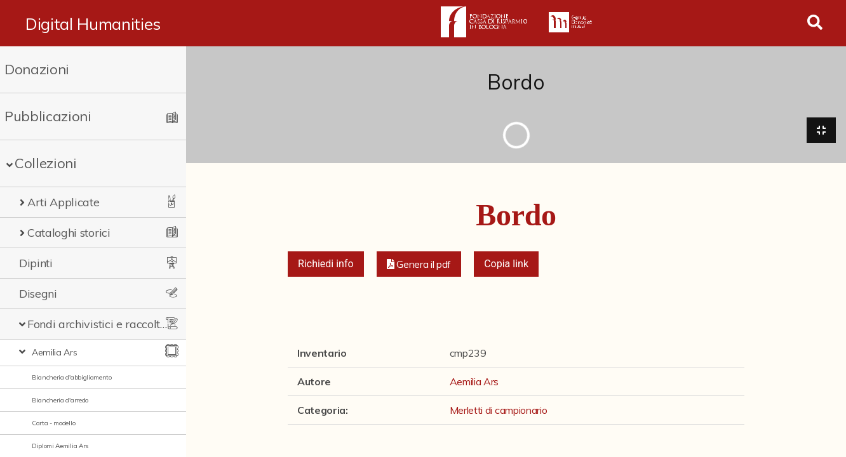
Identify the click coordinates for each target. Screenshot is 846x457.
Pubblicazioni (47, 116)
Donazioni (36, 69)
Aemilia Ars (54, 352)
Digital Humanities (93, 23)
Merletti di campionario (498, 410)
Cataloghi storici (69, 232)
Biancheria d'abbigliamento (72, 377)
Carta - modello (53, 423)
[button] (419, 264)
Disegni (38, 293)
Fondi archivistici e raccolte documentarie (98, 324)
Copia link (506, 264)
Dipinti (36, 263)
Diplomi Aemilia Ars (60, 446)
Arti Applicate (63, 202)
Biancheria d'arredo (60, 400)
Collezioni (46, 163)
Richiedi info (326, 264)
